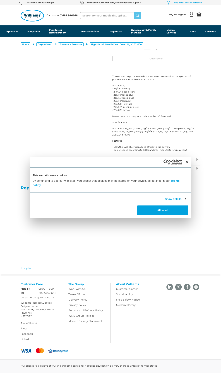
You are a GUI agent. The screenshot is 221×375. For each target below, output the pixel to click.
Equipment (33, 31)
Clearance (210, 31)
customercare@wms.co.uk (37, 299)
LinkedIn (26, 341)
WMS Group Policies (81, 318)
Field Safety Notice (128, 301)
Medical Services (171, 31)
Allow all (162, 210)
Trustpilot (26, 268)
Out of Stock (156, 58)
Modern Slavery (126, 307)
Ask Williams (29, 325)
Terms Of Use (76, 296)
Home (25, 44)
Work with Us (76, 291)
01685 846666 (47, 295)
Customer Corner (127, 291)
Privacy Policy (77, 307)
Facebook (27, 336)
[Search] (137, 15)
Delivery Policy (77, 301)
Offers (192, 31)
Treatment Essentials (71, 44)
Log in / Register (181, 14)
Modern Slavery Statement (85, 323)
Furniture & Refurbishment (57, 31)
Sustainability (124, 296)
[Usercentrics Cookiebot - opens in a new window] (166, 162)
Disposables (11, 31)
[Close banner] (187, 162)
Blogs (24, 330)
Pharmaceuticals (90, 31)
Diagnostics (115, 31)
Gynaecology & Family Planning (143, 31)
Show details (173, 198)
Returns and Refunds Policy (85, 312)
